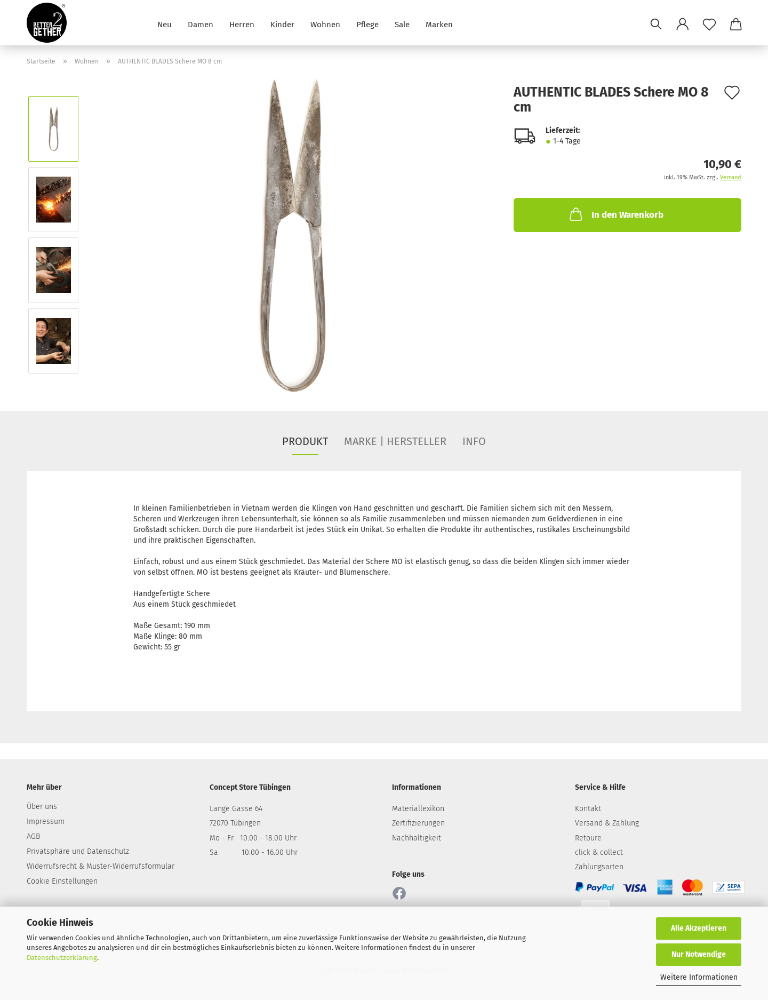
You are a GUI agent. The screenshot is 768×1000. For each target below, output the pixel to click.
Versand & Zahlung (607, 823)
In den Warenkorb (615, 214)
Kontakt (588, 808)
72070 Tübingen (235, 823)
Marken (439, 24)
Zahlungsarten (599, 866)
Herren (241, 24)
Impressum (46, 821)
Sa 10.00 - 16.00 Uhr (254, 852)
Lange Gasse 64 (236, 808)
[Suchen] (656, 24)
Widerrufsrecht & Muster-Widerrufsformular (100, 866)
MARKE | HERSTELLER (395, 441)
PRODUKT (305, 441)
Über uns (42, 806)
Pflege (367, 24)
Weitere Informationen (699, 977)
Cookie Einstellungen (62, 881)
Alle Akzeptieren (698, 928)
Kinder (282, 24)
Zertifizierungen (418, 823)
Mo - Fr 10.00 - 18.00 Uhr (253, 838)
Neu (164, 24)
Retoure (588, 838)
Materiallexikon (418, 808)
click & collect (599, 852)
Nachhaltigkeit (416, 838)
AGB (33, 836)
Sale (402, 24)
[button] (682, 24)
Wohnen (325, 24)
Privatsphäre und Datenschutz (78, 851)
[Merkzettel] (709, 24)
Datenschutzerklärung (62, 958)
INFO (474, 441)
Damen (200, 24)
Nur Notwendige (698, 954)
